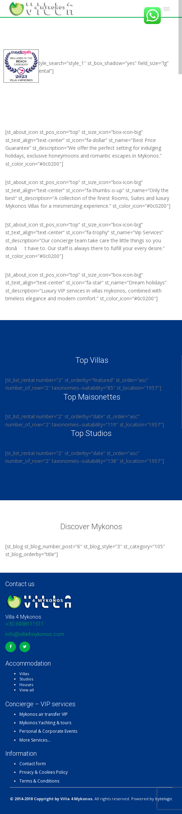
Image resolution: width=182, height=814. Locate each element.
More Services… (34, 740)
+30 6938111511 (24, 624)
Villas (24, 673)
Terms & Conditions (39, 781)
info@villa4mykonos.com (34, 634)
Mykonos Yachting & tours (45, 723)
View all (26, 689)
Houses (26, 684)
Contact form (32, 764)
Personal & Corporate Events (48, 731)
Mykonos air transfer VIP (43, 714)
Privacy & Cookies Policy (43, 772)
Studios (26, 679)
